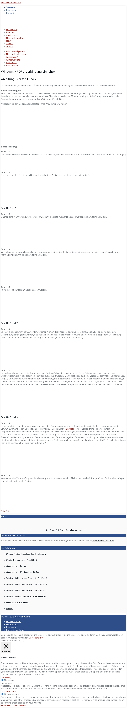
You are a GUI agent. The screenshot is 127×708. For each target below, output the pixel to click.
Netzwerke (11, 29)
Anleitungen (12, 35)
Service (9, 46)
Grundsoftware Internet (16, 566)
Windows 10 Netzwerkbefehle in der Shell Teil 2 (26, 578)
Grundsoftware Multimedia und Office (22, 572)
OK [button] (30, 637)
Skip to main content (11, 2)
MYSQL (9, 608)
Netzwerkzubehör (15, 38)
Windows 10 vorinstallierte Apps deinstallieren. (26, 596)
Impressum (11, 10)
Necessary (9, 680)
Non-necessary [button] (8, 691)
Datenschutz (12, 624)
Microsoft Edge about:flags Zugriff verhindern (26, 554)
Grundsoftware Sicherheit (17, 602)
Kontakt (10, 13)
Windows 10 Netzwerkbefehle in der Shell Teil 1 (26, 590)
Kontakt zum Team (15, 630)
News (9, 40)
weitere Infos (38, 637)
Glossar (9, 43)
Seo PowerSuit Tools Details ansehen (64, 530)
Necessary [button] (6, 677)
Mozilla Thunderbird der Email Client (21, 560)
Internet (10, 32)
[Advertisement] (63, 125)
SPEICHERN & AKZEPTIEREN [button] (14, 705)
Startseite (10, 7)
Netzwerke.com (22, 616)
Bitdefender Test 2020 (103, 540)
